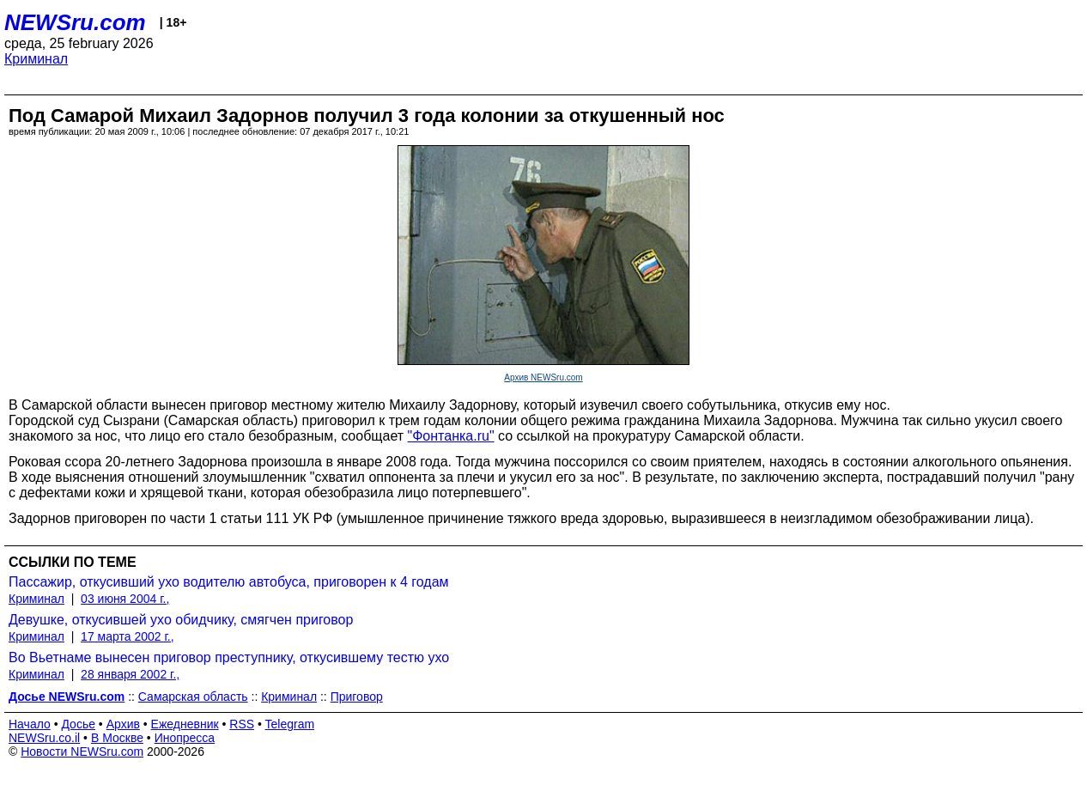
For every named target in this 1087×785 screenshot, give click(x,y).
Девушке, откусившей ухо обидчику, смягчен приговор (181, 619)
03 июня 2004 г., (125, 598)
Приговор (357, 696)
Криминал (36, 59)
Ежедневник (185, 724)
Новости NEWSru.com (82, 751)
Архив (123, 724)
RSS (241, 724)
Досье (78, 724)
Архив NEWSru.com (543, 377)
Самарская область (193, 696)
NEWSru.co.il (44, 738)
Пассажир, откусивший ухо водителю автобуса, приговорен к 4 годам (229, 582)
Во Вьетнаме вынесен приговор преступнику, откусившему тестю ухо (229, 657)
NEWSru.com (75, 22)
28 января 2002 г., (130, 674)
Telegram (290, 724)
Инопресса (185, 738)
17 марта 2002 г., (127, 636)
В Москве (117, 738)
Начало (30, 724)
